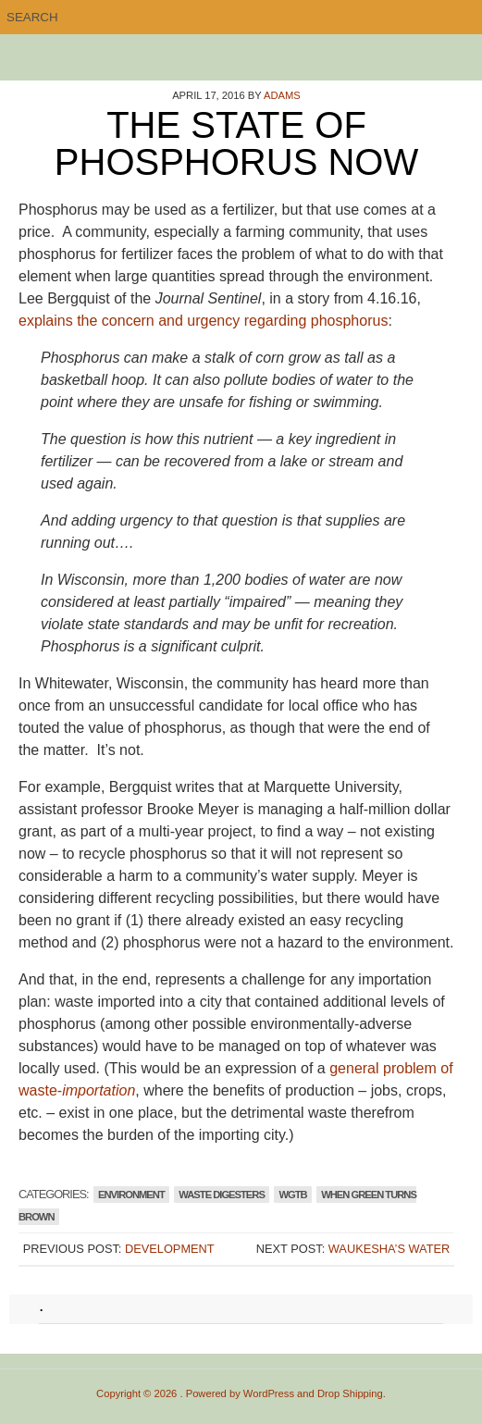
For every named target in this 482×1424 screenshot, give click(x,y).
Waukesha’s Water (389, 1249)
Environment (131, 1194)
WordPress (268, 1393)
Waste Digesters (222, 1194)
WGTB (292, 1194)
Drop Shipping (350, 1393)
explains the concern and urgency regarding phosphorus (203, 320)
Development (170, 1249)
